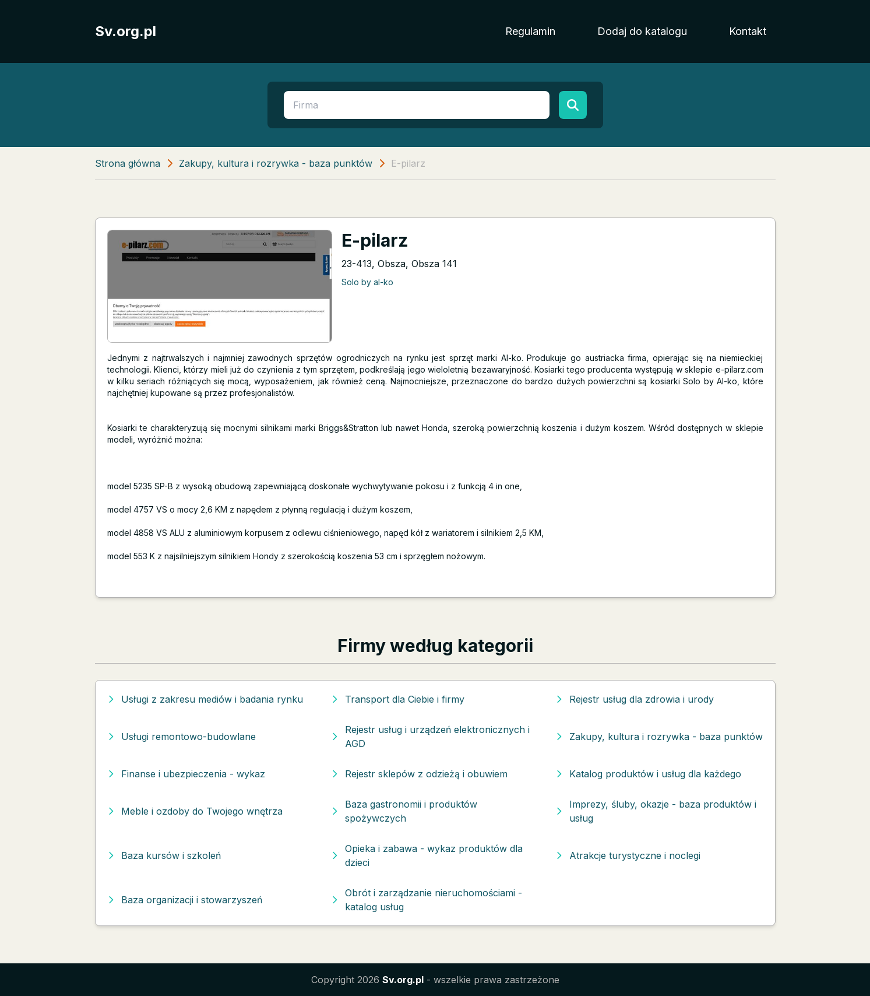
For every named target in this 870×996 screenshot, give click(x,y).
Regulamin (530, 31)
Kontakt (747, 31)
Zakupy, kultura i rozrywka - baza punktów (275, 163)
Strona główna (127, 163)
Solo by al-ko (367, 282)
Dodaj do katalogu (642, 31)
